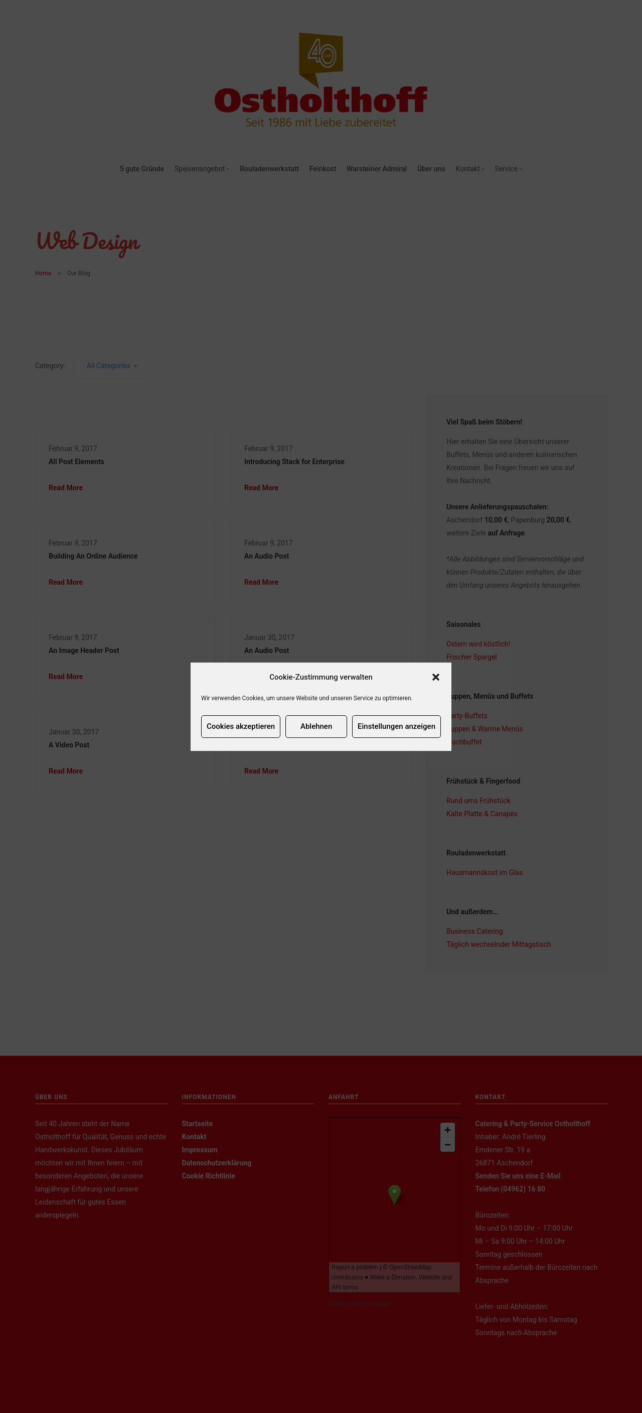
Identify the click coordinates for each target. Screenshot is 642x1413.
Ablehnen (316, 726)
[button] (436, 677)
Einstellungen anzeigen (396, 726)
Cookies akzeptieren (241, 726)
